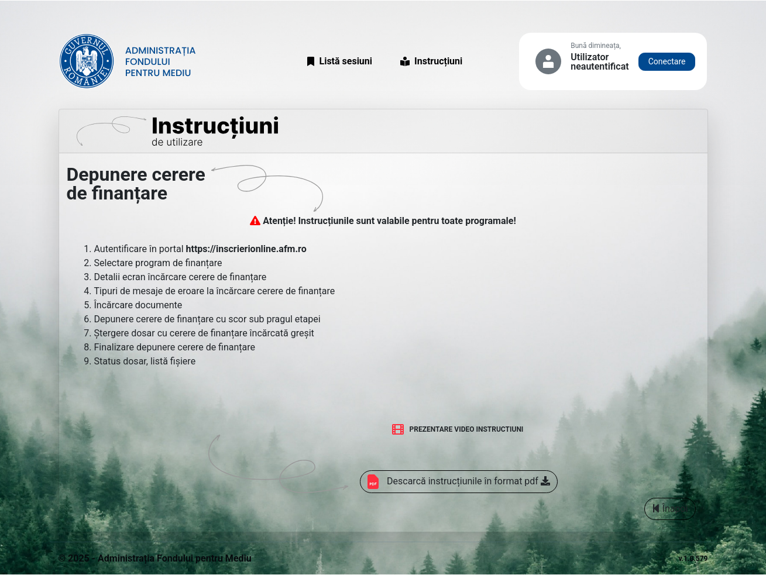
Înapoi (670, 508)
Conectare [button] (667, 61)
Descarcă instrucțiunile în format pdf (458, 481)
